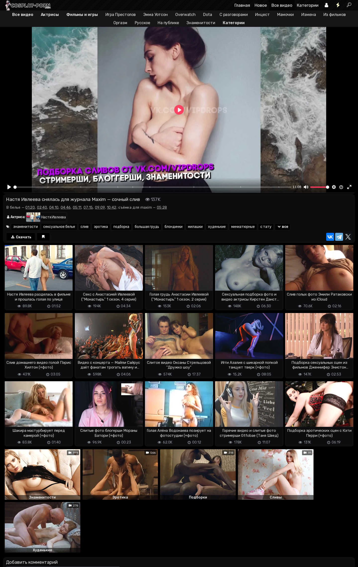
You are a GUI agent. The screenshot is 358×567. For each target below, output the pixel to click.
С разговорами (234, 14)
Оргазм (120, 22)
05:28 (162, 207)
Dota (207, 14)
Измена (308, 14)
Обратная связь (55, 560)
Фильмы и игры (82, 14)
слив (85, 227)
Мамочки (285, 14)
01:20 (30, 207)
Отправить (23, 540)
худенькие (217, 227)
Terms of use (29, 560)
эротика (101, 227)
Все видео (281, 5)
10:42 (111, 207)
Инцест (262, 14)
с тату (265, 227)
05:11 (77, 207)
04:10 (54, 207)
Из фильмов (334, 14)
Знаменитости (200, 22)
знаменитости (25, 227)
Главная (242, 5)
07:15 (88, 207)
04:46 (66, 207)
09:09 (100, 207)
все (282, 227)
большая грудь (147, 227)
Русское (142, 22)
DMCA (11, 560)
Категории (307, 5)
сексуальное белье (59, 227)
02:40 (42, 207)
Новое (261, 5)
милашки (195, 227)
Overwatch (185, 14)
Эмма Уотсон (155, 14)
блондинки (173, 227)
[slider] (152, 187)
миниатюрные (243, 227)
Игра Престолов (120, 14)
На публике (168, 22)
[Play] (9, 187)
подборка (121, 227)
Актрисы (50, 14)
